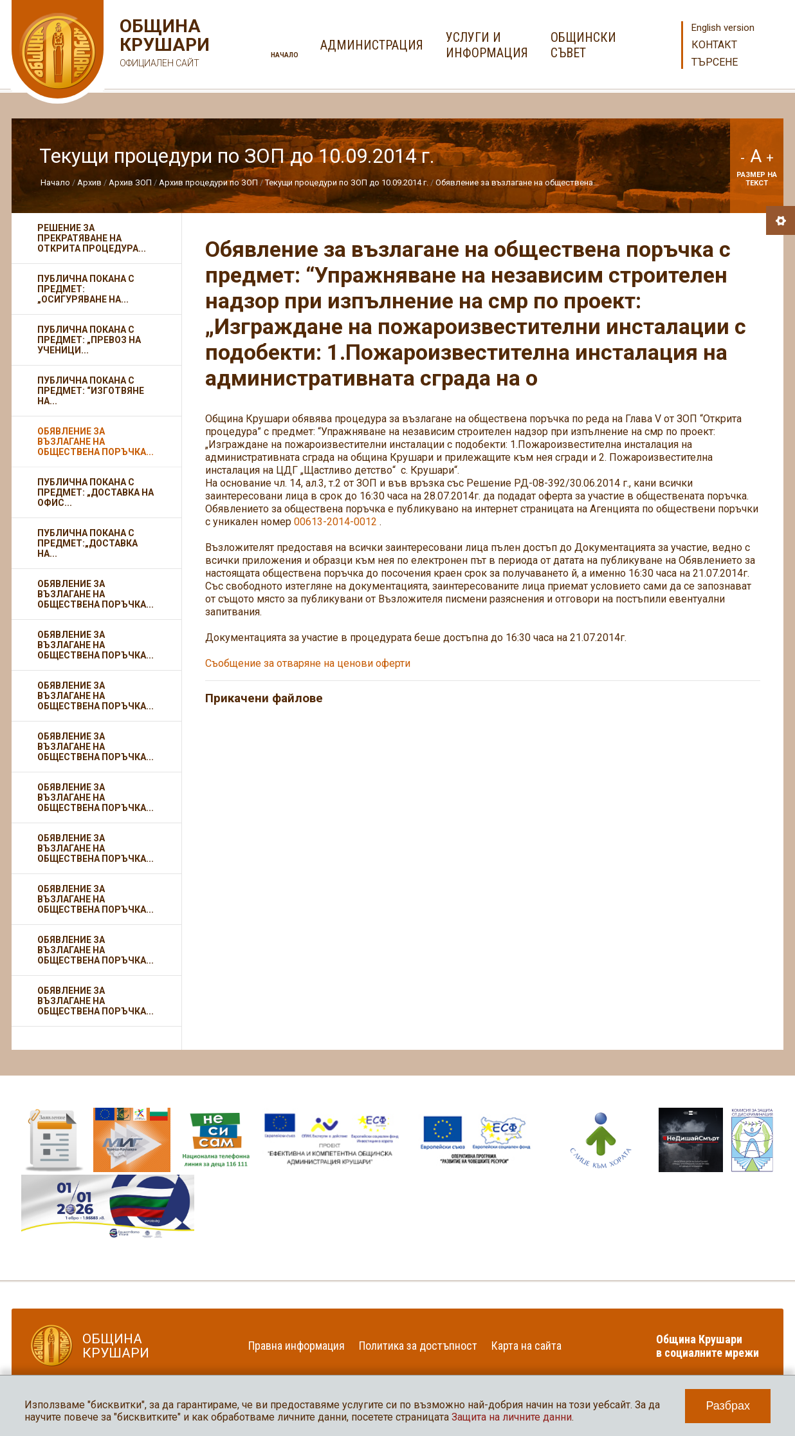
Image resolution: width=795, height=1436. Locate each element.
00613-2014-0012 (335, 522)
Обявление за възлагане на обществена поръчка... (95, 441)
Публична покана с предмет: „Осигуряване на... (85, 289)
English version (722, 27)
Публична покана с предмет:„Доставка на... (87, 543)
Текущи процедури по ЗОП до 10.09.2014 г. (346, 182)
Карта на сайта (526, 1345)
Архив (89, 182)
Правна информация (296, 1345)
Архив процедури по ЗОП (208, 182)
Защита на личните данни (512, 1417)
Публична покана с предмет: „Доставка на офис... (95, 492)
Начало (284, 55)
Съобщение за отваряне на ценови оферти (309, 663)
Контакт (714, 45)
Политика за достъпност (418, 1345)
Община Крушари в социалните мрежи (707, 1345)
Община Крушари (163, 45)
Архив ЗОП (130, 182)
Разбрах (728, 1405)
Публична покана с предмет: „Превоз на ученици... (89, 339)
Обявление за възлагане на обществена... (517, 182)
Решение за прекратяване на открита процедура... (91, 238)
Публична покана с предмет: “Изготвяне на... (90, 390)
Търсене (714, 62)
